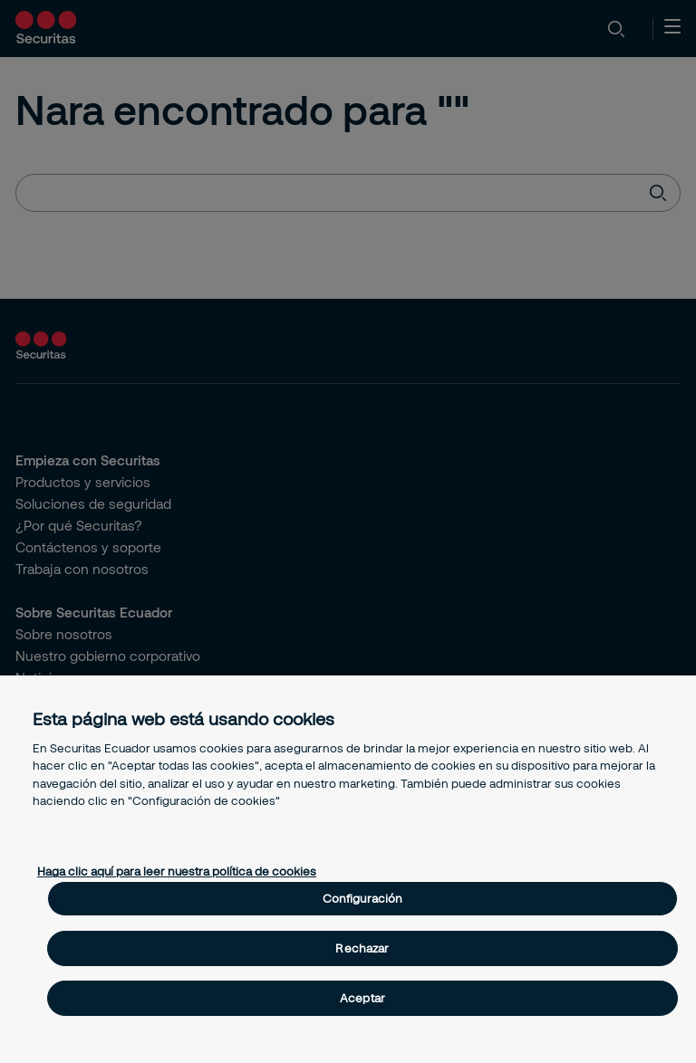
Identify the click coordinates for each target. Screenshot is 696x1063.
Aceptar (362, 998)
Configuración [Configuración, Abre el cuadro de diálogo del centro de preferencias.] (363, 898)
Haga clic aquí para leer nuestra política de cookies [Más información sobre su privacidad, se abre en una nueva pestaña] (176, 871)
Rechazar (362, 948)
